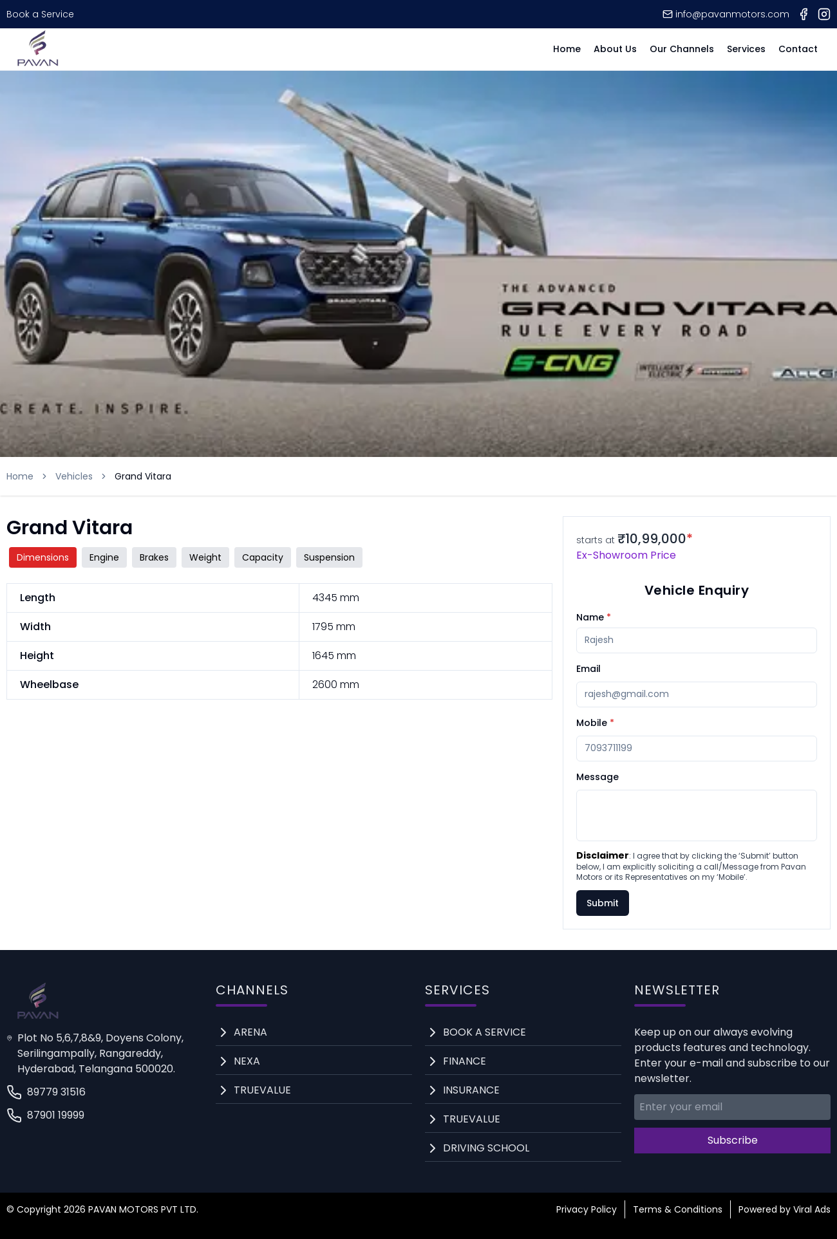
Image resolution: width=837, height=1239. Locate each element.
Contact (798, 48)
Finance (464, 1061)
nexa (247, 1061)
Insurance (471, 1090)
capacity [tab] (262, 557)
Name (593, 617)
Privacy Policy (586, 1209)
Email (588, 668)
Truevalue (262, 1090)
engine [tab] (104, 557)
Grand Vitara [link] (143, 476)
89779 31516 (46, 1092)
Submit (603, 903)
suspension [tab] (329, 557)
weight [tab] (205, 557)
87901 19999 (45, 1115)
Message (597, 776)
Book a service (484, 1032)
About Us (615, 48)
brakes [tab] (154, 557)
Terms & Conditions (677, 1209)
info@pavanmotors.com (726, 14)
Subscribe (733, 1140)
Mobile (595, 722)
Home (567, 48)
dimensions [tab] (43, 557)
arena (250, 1032)
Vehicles (74, 476)
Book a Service (40, 14)
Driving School (486, 1148)
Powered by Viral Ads (784, 1209)
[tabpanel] (279, 641)
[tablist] (279, 557)
